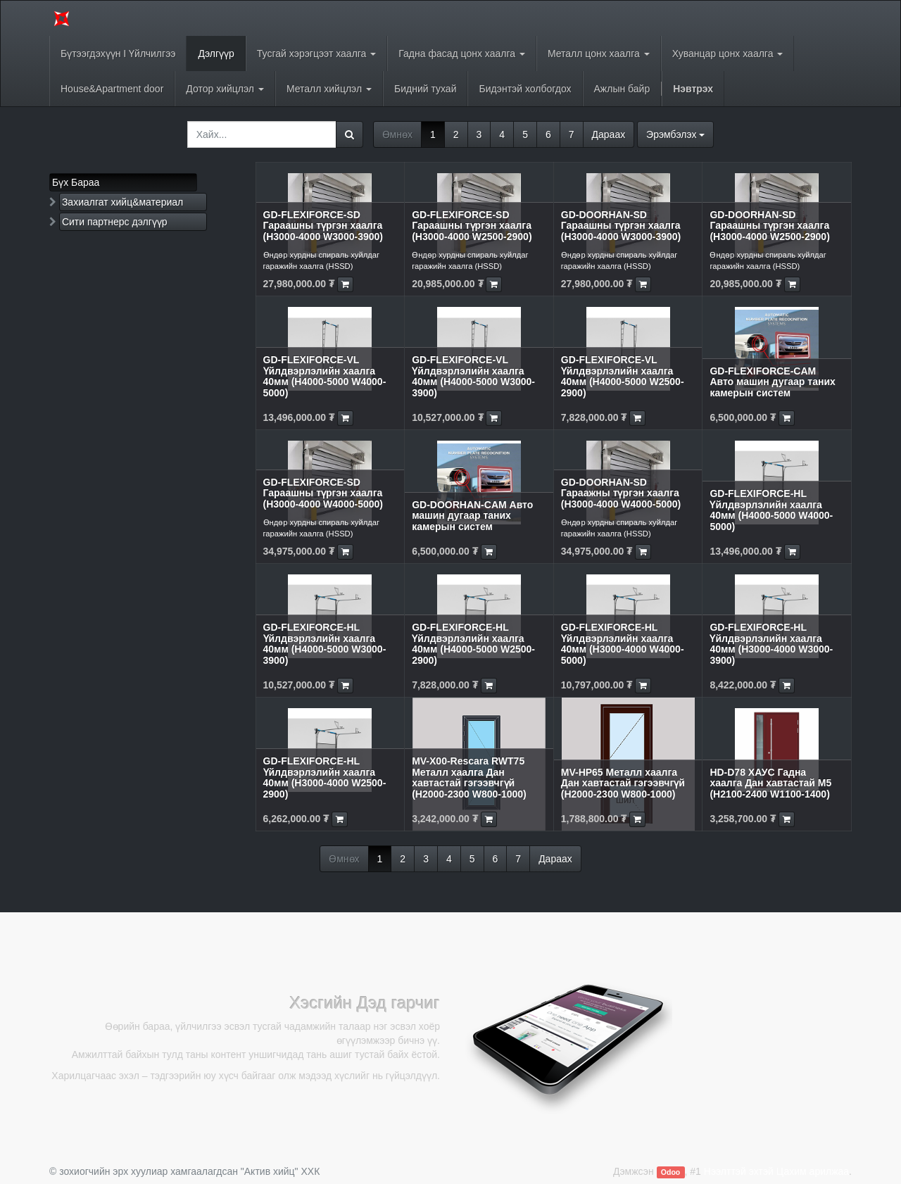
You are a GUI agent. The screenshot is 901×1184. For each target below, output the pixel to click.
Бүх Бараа (75, 182)
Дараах (609, 134)
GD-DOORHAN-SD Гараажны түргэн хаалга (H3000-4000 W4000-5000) (621, 493)
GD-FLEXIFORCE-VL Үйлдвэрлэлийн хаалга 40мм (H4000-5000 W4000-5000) (324, 376)
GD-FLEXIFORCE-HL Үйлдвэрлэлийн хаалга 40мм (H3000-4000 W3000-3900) (771, 643)
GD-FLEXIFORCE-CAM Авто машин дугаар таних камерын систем (772, 381)
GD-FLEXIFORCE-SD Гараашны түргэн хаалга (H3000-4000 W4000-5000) (323, 493)
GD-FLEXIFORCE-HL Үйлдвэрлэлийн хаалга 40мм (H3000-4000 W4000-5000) (622, 643)
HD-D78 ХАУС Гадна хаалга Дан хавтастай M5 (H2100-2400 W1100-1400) (770, 783)
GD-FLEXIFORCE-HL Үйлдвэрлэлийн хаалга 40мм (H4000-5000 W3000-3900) (324, 643)
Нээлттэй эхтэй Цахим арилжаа (776, 1171)
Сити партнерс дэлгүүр (115, 221)
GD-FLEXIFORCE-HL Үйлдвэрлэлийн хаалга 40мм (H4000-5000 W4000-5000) (771, 509)
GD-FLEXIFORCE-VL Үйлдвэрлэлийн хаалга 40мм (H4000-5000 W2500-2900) (622, 376)
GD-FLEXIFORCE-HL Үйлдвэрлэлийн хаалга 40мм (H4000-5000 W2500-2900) (473, 643)
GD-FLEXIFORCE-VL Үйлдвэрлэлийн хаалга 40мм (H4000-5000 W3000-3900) (473, 376)
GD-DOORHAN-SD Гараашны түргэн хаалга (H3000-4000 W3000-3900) (621, 225)
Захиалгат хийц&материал (122, 202)
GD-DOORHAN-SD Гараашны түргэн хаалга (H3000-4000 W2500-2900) (769, 225)
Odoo (670, 1172)
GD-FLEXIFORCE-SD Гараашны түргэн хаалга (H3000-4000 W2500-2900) (471, 225)
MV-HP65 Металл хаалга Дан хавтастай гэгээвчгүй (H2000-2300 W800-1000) (623, 783)
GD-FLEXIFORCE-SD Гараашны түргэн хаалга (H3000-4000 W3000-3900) (323, 225)
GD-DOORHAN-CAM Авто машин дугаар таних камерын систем (472, 515)
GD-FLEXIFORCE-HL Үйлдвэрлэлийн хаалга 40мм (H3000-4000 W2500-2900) (324, 777)
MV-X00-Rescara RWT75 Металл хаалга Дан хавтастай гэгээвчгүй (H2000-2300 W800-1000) (469, 777)
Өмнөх (397, 134)
